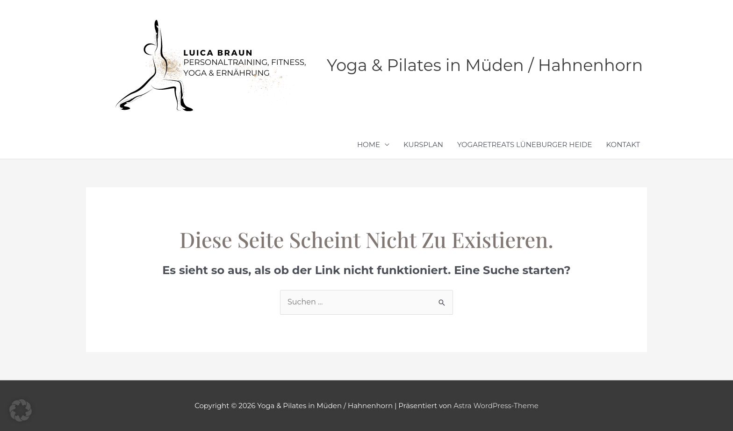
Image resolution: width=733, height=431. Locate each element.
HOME (368, 144)
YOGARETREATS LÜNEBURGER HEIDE (524, 144)
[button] (20, 410)
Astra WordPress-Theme (496, 405)
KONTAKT (623, 144)
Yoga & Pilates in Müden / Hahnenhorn (485, 65)
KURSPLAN (423, 144)
